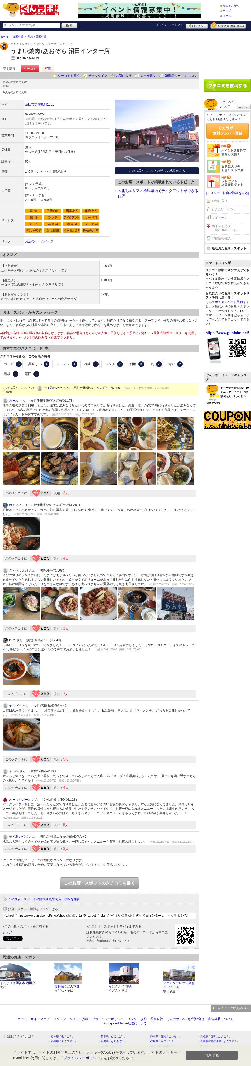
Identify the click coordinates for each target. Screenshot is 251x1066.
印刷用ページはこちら (180, 76)
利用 (136, 364)
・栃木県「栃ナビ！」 (61, 1036)
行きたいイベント (224, 209)
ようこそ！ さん (169, 25)
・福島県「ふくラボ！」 (62, 1041)
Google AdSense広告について (125, 1023)
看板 (11, 374)
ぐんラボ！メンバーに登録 (224, 302)
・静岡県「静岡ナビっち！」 (165, 1036)
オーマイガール (20, 799)
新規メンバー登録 (228, 25)
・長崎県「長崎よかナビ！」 (214, 1036)
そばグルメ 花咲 (120, 986)
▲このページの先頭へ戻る (231, 1008)
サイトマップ (40, 1019)
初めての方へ (231, 5)
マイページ (219, 217)
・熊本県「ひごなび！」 (112, 1036)
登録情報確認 (221, 238)
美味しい (39, 364)
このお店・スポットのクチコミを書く (99, 883)
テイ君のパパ (53, 388)
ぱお (12, 505)
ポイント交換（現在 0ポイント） (225, 228)
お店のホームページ (39, 241)
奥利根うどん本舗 (66, 986)
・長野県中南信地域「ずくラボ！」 (218, 1041)
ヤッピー (15, 706)
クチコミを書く (69, 76)
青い (175, 364)
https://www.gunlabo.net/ (227, 333)
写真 (48, 69)
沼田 (32, 374)
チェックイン (97, 76)
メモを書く (148, 76)
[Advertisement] (227, 52)
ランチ (114, 364)
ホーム (227, 15)
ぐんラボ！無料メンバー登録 (227, 130)
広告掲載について (220, 1019)
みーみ (14, 401)
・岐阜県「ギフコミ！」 (162, 1041)
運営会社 (156, 1019)
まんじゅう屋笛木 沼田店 (17, 983)
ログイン (197, 25)
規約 (143, 1019)
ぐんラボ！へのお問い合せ (185, 1019)
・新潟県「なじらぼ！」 (112, 1041)
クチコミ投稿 (79, 1019)
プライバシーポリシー (107, 1019)
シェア (7, 932)
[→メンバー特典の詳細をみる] (227, 193)
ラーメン (66, 364)
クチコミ (30, 69)
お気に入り (124, 76)
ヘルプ (227, 10)
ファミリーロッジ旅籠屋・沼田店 (179, 985)
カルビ (13, 364)
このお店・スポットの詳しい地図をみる (157, 170)
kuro (12, 640)
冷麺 (91, 364)
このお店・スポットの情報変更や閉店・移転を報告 (44, 899)
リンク (132, 1019)
